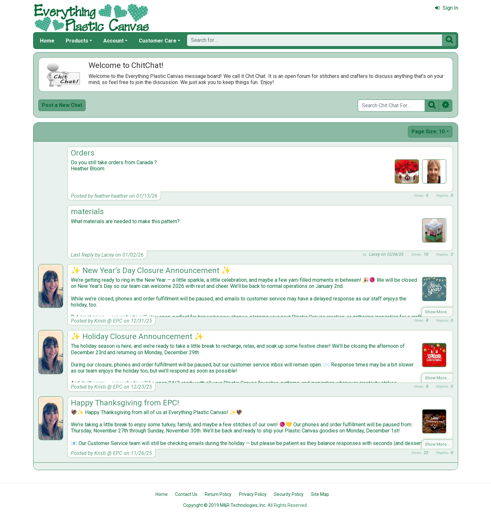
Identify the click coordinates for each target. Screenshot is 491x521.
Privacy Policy (253, 494)
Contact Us (186, 494)
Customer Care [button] (157, 41)
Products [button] (77, 41)
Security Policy (289, 494)
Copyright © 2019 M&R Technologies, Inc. (224, 505)
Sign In (446, 8)
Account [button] (113, 41)
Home (47, 41)
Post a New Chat (62, 105)
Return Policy (218, 494)
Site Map (320, 494)
